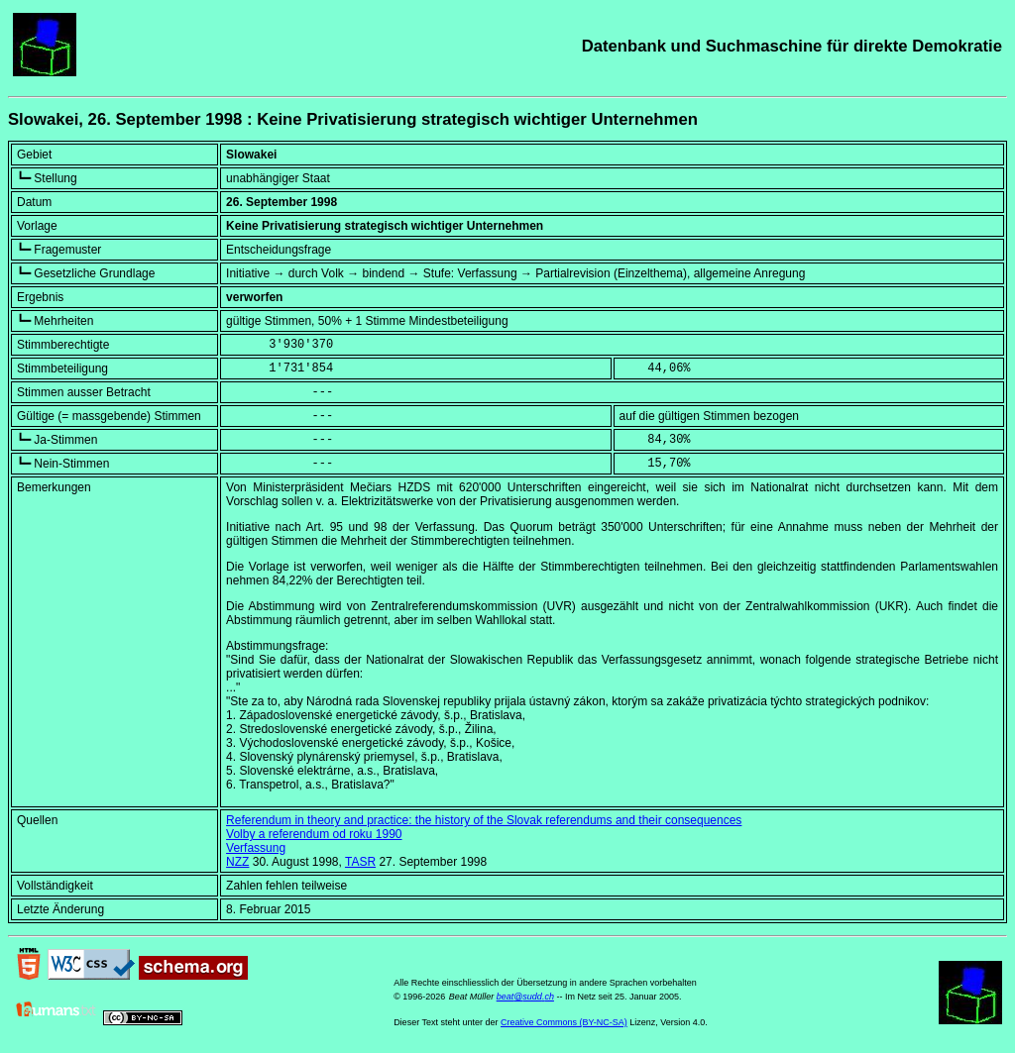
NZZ (237, 862)
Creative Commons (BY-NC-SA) (564, 1022)
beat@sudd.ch (525, 996)
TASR (360, 862)
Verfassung (255, 848)
